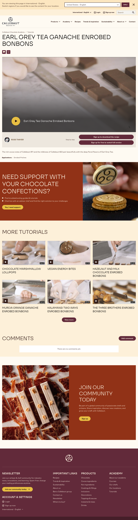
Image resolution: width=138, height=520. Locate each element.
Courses (112, 481)
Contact (132, 22)
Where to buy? (59, 502)
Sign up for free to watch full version (106, 142)
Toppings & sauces (89, 498)
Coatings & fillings (88, 488)
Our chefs (113, 485)
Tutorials (30, 32)
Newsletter (57, 498)
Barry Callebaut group (62, 491)
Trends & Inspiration (91, 22)
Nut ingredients (87, 485)
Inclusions (85, 491)
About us (56, 488)
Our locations (115, 488)
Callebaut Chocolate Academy (13, 32)
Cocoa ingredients (88, 481)
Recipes (78, 22)
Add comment (127, 338)
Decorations (86, 495)
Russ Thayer (17, 140)
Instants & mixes (88, 502)
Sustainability (58, 485)
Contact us (57, 495)
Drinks (84, 505)
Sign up (85, 419)
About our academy (117, 478)
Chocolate (85, 478)
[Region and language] (92, 4)
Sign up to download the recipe (106, 137)
